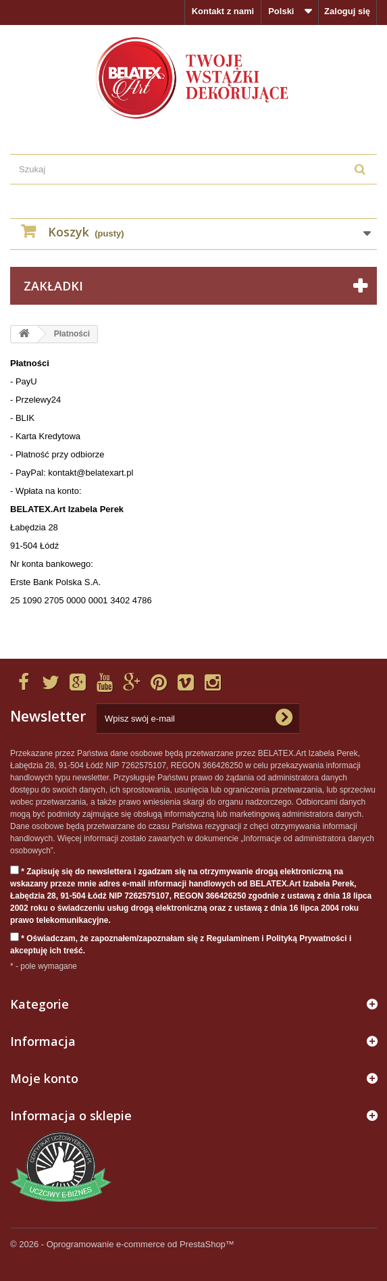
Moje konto (44, 1078)
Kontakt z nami (223, 11)
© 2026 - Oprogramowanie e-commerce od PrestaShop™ (122, 1244)
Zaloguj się (347, 11)
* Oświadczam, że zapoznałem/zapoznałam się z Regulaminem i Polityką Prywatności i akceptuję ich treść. (180, 943)
